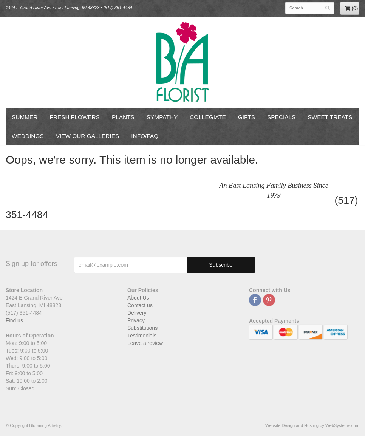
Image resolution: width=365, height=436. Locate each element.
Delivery (137, 313)
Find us (14, 320)
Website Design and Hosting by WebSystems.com (312, 425)
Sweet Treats (330, 117)
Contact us (140, 305)
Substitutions (142, 328)
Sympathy (162, 117)
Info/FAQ (144, 136)
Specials (281, 117)
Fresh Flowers (74, 117)
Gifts (246, 117)
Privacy (136, 320)
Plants (123, 117)
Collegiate (208, 117)
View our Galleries (87, 136)
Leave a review (145, 343)
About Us (138, 298)
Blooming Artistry (182, 62)
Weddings (28, 136)
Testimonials (141, 335)
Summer (24, 117)
